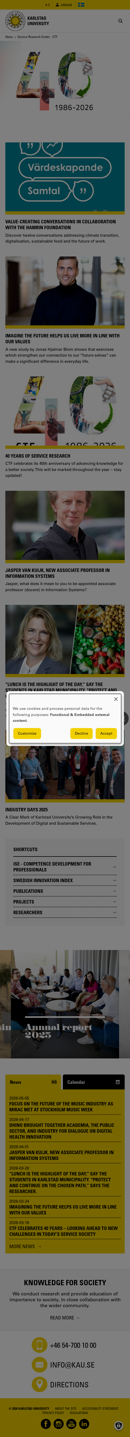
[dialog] (65, 718)
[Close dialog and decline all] (116, 697)
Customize (27, 733)
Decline (81, 733)
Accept (106, 733)
